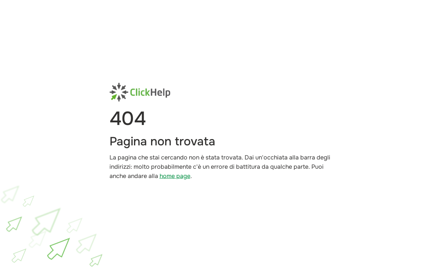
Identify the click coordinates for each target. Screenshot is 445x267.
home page (175, 176)
